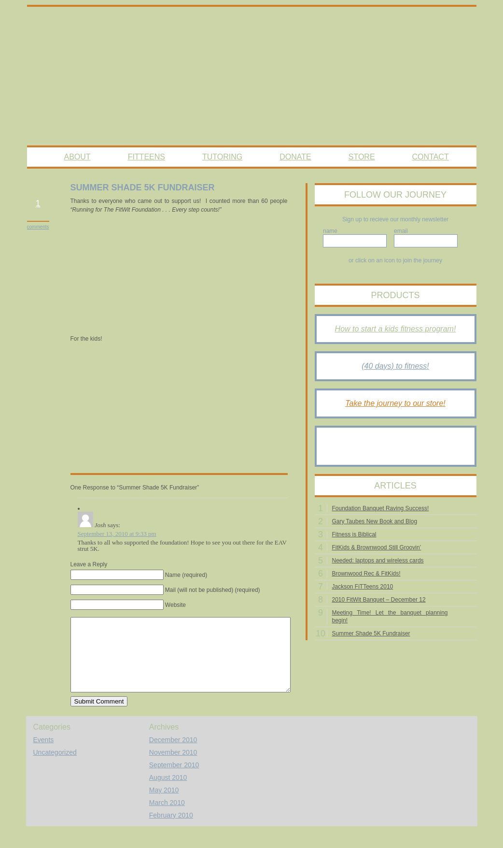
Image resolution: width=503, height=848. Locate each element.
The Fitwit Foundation (251, 77)
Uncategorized (55, 767)
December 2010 (173, 754)
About (77, 157)
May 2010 (164, 804)
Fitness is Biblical (354, 534)
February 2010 (171, 830)
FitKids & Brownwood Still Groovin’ (376, 547)
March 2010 (167, 817)
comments (38, 227)
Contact (430, 157)
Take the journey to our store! (395, 403)
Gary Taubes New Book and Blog (375, 521)
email (401, 231)
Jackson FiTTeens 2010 (362, 586)
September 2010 (174, 779)
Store (362, 157)
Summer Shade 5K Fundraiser (371, 633)
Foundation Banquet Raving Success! (380, 508)
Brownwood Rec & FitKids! (366, 573)
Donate (295, 157)
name (330, 231)
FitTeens (146, 157)
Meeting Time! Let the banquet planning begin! (390, 616)
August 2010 (168, 792)
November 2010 (173, 767)
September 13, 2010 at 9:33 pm (117, 533)
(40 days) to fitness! (395, 366)
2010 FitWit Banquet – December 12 (379, 599)
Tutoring (222, 157)
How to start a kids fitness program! (395, 329)
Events (43, 754)
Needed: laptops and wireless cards (378, 560)
